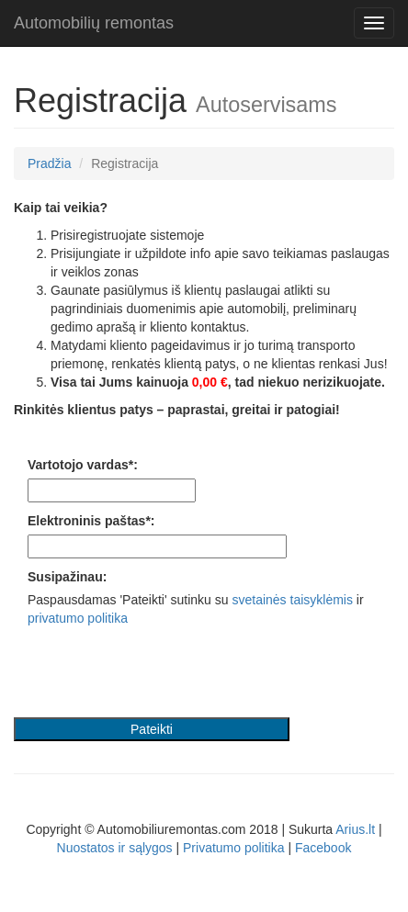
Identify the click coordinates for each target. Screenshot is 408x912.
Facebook (323, 847)
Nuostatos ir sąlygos (115, 847)
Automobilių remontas (94, 23)
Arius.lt (355, 829)
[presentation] (153, 672)
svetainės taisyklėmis (292, 599)
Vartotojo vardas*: (83, 464)
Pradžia (49, 163)
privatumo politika (78, 618)
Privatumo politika (234, 847)
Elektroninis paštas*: (91, 520)
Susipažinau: (67, 576)
